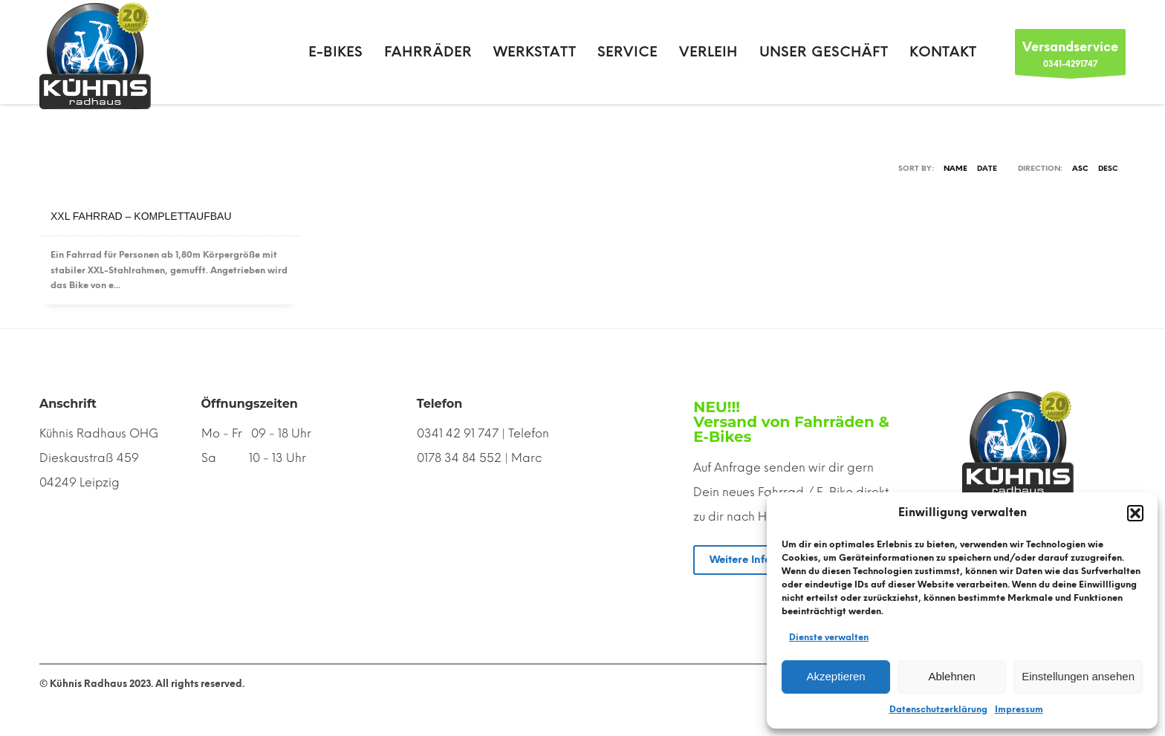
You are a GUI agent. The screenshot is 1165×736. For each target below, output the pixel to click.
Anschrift (68, 404)
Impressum (1019, 709)
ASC (1080, 168)
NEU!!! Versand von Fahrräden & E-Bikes (791, 422)
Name (955, 168)
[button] (1135, 513)
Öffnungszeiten (249, 404)
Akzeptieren (835, 676)
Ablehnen (951, 676)
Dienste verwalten (829, 637)
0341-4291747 (1070, 56)
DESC (1108, 168)
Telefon (440, 404)
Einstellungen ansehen (1078, 676)
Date (987, 168)
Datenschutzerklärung (938, 709)
